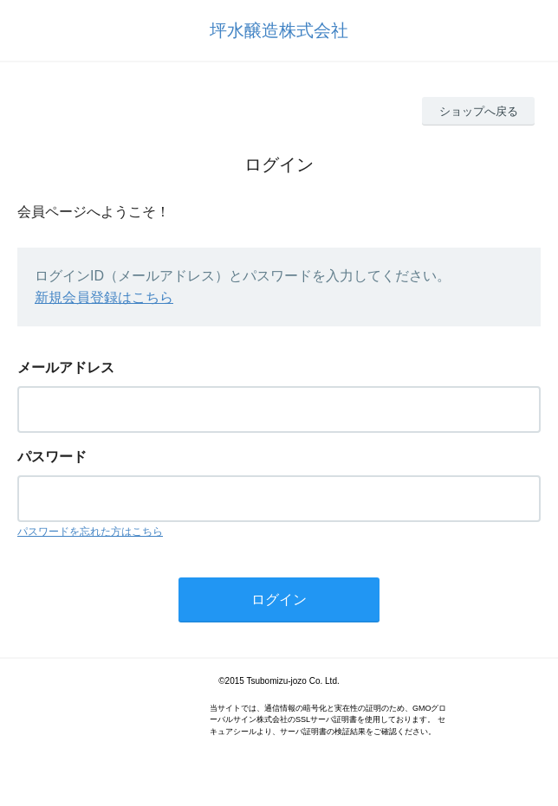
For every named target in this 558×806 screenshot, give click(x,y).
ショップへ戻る (478, 111)
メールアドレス (65, 367)
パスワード (52, 456)
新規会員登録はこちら (104, 297)
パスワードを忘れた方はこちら (90, 532)
